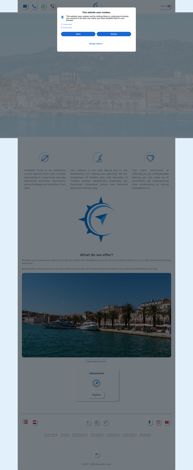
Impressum (144, 434)
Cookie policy (111, 434)
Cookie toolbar (129, 434)
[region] (96, 75)
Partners (63, 434)
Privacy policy (95, 434)
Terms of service (78, 434)
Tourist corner (49, 434)
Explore (97, 395)
